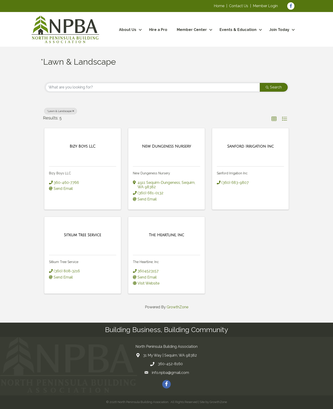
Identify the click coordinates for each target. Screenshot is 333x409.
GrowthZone (177, 307)
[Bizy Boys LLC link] (82, 146)
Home (219, 6)
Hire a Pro (158, 29)
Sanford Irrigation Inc (232, 173)
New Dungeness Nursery (151, 173)
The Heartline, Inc (146, 262)
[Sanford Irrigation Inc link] (250, 146)
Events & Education (238, 29)
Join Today (279, 29)
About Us (127, 29)
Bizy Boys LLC (60, 173)
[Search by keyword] (153, 87)
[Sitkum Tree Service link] (82, 235)
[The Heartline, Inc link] (166, 235)
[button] (274, 119)
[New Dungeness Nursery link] (166, 146)
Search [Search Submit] (274, 87)
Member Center (192, 29)
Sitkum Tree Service (63, 262)
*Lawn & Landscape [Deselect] (60, 111)
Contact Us (238, 6)
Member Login (265, 6)
